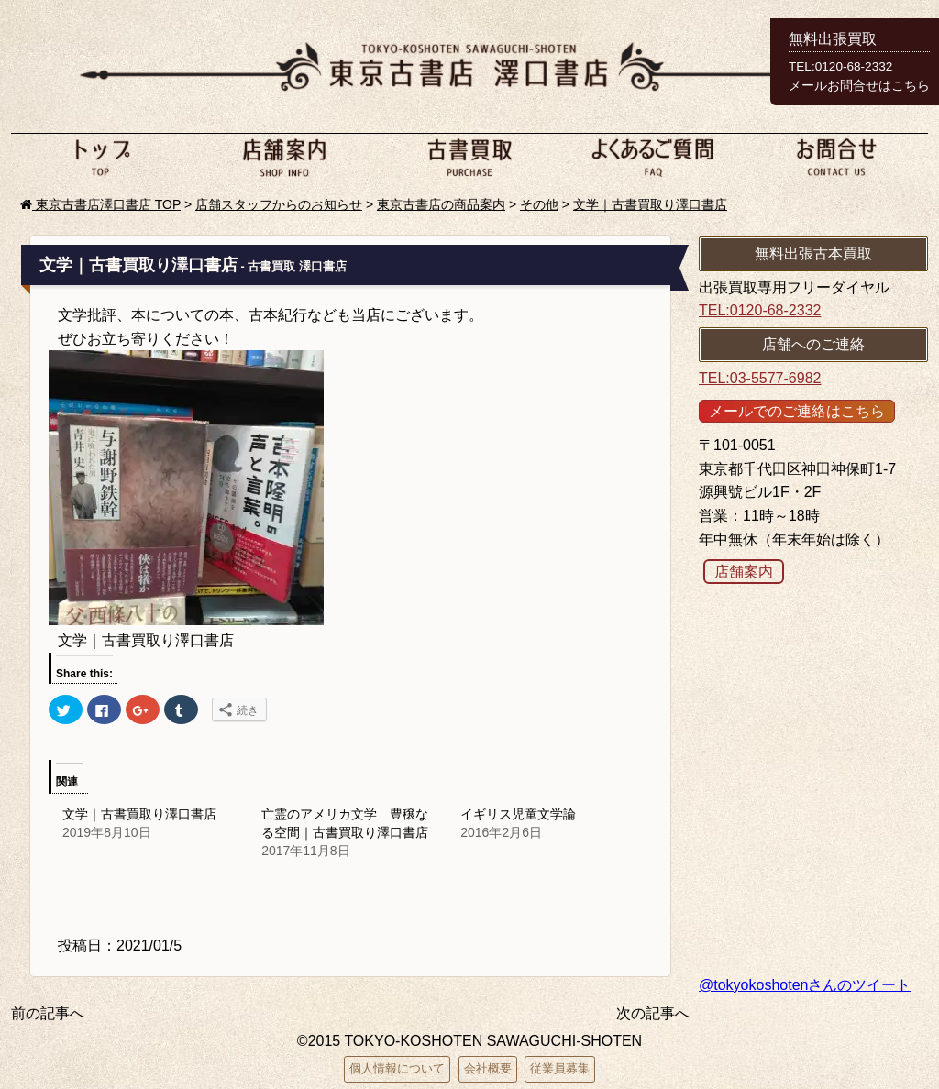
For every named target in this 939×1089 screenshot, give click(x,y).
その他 (539, 204)
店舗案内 (286, 157)
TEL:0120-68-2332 (760, 310)
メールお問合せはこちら (859, 86)
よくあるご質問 (653, 157)
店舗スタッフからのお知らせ (278, 204)
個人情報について (397, 1068)
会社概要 (488, 1068)
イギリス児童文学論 (518, 814)
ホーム (102, 157)
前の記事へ (47, 1013)
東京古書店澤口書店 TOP (100, 204)
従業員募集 (560, 1068)
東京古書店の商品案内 (441, 204)
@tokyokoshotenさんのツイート (805, 985)
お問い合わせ (836, 157)
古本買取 (469, 157)
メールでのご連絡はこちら (797, 411)
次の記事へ (653, 1013)
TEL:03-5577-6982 (760, 378)
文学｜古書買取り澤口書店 (650, 204)
